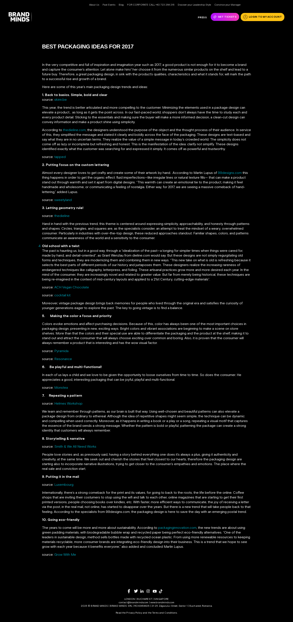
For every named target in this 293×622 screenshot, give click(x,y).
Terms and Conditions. (164, 612)
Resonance (63, 359)
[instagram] (149, 591)
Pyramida (61, 351)
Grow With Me (65, 554)
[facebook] (131, 591)
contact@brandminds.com (134, 602)
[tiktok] (162, 591)
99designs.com (230, 173)
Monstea (61, 387)
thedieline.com (74, 130)
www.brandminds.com (162, 602)
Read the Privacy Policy (129, 612)
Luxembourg (63, 484)
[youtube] (156, 591)
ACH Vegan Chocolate (71, 287)
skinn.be (60, 99)
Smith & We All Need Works (75, 446)
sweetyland (63, 200)
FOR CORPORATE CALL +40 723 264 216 (150, 4)
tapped (60, 157)
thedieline (62, 216)
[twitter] (137, 591)
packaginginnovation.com (177, 527)
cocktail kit (62, 295)
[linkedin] (143, 591)
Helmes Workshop (68, 403)
